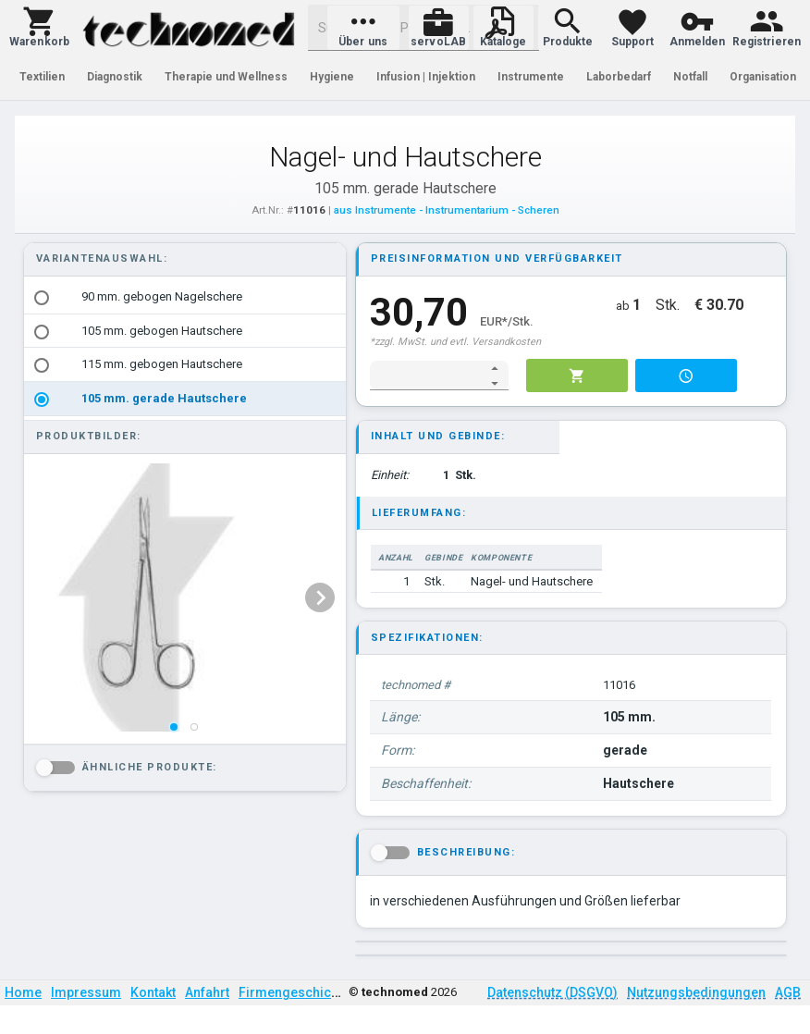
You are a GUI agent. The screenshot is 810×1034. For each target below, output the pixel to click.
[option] (185, 297)
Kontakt (153, 992)
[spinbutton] (427, 375)
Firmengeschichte (294, 992)
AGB (788, 992)
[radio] (41, 297)
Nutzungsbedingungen (696, 992)
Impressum (86, 992)
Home (23, 992)
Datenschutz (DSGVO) (552, 992)
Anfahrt (207, 992)
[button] (39, 28)
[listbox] (185, 348)
